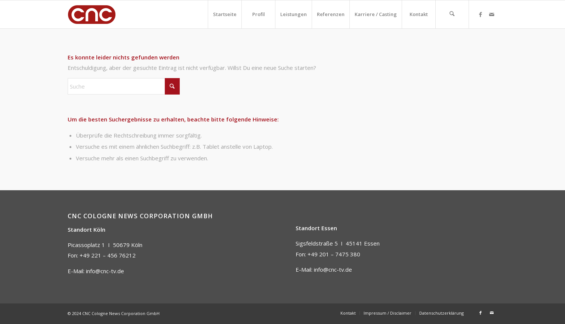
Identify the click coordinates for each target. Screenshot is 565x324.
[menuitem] (224, 14)
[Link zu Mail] (491, 14)
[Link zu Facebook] (480, 14)
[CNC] (92, 14)
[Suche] (452, 14)
